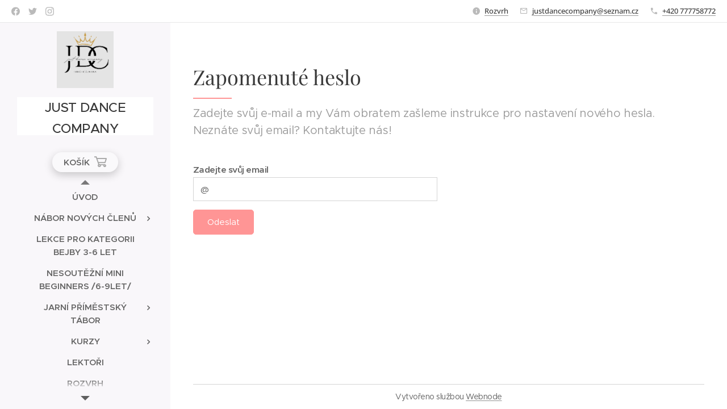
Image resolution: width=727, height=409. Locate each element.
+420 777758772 (689, 11)
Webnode (484, 396)
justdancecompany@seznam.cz (585, 11)
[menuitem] (85, 196)
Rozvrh (496, 11)
